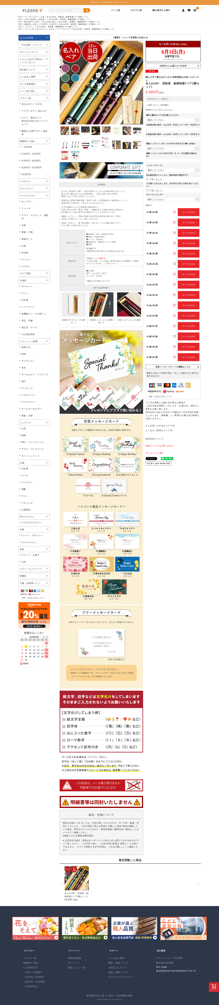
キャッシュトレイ (31, 455)
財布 (24, 354)
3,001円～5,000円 (48, 24)
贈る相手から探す (161, 10)
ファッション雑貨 (29, 341)
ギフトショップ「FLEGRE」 (170, 958)
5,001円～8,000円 (31, 160)
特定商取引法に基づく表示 (99, 995)
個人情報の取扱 (125, 995)
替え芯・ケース (29, 327)
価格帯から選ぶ (31, 24)
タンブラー (27, 201)
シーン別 (115, 10)
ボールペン (27, 286)
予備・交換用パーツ (30, 583)
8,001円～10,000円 (32, 167)
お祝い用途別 (30, 19)
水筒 (24, 225)
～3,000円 (27, 147)
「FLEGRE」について (31, 45)
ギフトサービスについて (121, 977)
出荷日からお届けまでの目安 (173, 66)
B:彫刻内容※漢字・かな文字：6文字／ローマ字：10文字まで (173, 134)
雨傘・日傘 (27, 415)
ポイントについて (29, 52)
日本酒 (25, 468)
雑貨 (24, 435)
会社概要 (161, 950)
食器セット (27, 239)
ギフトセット (26, 188)
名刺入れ (26, 347)
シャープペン (28, 307)
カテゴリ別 (136, 10)
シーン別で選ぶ (27, 91)
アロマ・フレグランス (33, 449)
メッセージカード (154, 165)
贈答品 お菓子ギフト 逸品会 (35, 132)
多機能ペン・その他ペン (34, 313)
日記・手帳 (27, 320)
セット (25, 293)
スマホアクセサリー (32, 522)
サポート (113, 950)
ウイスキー (27, 482)
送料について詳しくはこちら (159, 109)
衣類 (22, 529)
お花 (24, 428)
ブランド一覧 (29, 958)
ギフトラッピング (154, 194)
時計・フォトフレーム (33, 442)
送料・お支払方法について (33, 598)
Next (139, 171)
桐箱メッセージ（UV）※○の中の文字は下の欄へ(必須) (171, 143)
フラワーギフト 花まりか (34, 111)
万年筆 (25, 300)
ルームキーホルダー (32, 408)
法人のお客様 (26, 37)
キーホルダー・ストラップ (35, 374)
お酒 (22, 462)
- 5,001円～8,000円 (33, 977)
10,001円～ (27, 174)
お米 (24, 561)
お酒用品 (26, 509)
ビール (25, 475)
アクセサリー (28, 402)
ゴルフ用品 (25, 273)
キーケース (27, 388)
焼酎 (24, 489)
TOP (20, 17)
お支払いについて (118, 967)
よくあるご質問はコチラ (159, 430)
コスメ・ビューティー (31, 568)
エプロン (26, 266)
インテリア (25, 422)
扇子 (24, 381)
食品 (22, 549)
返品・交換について (119, 972)
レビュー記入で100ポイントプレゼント (32, 61)
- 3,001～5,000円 (32, 972)
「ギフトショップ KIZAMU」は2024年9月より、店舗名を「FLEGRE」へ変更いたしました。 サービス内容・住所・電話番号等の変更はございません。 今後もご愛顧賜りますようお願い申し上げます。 (130, 37)
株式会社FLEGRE (165, 962)
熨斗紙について (27, 69)
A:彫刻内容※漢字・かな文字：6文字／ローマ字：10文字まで (173, 125)
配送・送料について (119, 962)
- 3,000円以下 (30, 967)
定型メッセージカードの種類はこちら (173, 367)
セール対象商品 (27, 84)
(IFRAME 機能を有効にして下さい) (173, 51)
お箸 (42, 17)
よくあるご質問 (27, 76)
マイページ (74, 950)
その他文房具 (28, 334)
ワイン (25, 496)
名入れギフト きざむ (45, 29)
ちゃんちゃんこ (29, 542)
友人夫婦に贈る (49, 22)
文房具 (23, 280)
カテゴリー (29, 950)
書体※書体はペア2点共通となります (163, 115)
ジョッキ (26, 208)
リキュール (27, 503)
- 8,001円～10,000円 (34, 981)
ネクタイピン (28, 360)
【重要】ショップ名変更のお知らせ (130, 37)
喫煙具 (23, 576)
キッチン (26, 259)
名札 (24, 367)
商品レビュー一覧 (77, 967)
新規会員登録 (74, 958)
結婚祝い (42, 19)
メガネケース (28, 395)
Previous (63, 171)
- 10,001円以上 (30, 986)
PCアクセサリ (27, 516)
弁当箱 (25, 252)
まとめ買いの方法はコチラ (160, 425)
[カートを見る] (195, 10)
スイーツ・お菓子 (31, 555)
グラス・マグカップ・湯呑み (35, 217)
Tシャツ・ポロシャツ (32, 535)
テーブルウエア (31, 17)
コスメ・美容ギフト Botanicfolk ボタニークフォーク (35, 120)
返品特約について (154, 438)
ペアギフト (29, 26)
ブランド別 (29, 29)
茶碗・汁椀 (27, 232)
